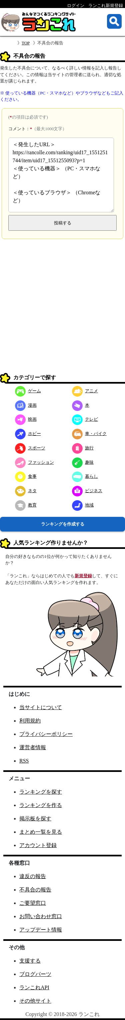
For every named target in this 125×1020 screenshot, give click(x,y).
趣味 (83, 462)
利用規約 (30, 721)
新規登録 (83, 575)
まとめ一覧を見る (40, 832)
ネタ (26, 490)
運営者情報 (32, 747)
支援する (30, 961)
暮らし (85, 476)
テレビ (85, 419)
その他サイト (35, 1001)
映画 (26, 419)
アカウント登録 (38, 845)
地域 (83, 504)
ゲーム (28, 390)
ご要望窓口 (32, 903)
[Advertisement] (62, 308)
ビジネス (87, 490)
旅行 (83, 447)
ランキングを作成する (62, 524)
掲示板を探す (35, 818)
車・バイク (89, 433)
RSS (24, 761)
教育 (26, 504)
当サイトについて (40, 707)
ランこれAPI (34, 987)
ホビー (28, 433)
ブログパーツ (35, 974)
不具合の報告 (35, 889)
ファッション (34, 462)
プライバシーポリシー (46, 734)
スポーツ (30, 447)
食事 (26, 476)
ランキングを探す (40, 792)
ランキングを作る (40, 805)
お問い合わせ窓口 (40, 916)
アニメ (85, 390)
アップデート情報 (40, 930)
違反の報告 (32, 876)
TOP (26, 42)
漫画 (26, 405)
